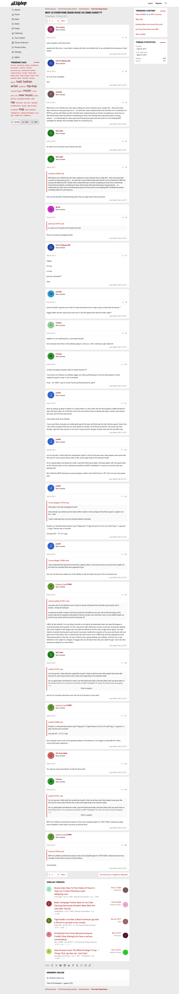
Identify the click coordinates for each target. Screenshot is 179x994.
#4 (126, 141)
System (16, 122)
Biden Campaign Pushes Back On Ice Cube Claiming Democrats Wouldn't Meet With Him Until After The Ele (74, 905)
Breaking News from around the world (149, 24)
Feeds (16, 28)
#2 (126, 71)
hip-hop (32, 86)
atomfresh (20, 65)
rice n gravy (60, 27)
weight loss (18, 115)
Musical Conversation (81, 897)
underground (15, 113)
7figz (119, 922)
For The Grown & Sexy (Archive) (84, 925)
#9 (126, 333)
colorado (22, 68)
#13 (125, 496)
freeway (31, 78)
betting (27, 65)
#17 (125, 716)
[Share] (122, 37)
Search (16, 10)
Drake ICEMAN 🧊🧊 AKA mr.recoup (148, 14)
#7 (126, 255)
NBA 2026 (139, 19)
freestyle (25, 78)
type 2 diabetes (30, 110)
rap (13, 102)
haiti (19, 81)
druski (32, 75)
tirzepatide (14, 110)
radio (32, 99)
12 (58, 21)
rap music (27, 103)
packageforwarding (23, 99)
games (13, 82)
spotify (24, 106)
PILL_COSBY (58, 942)
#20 (125, 845)
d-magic (24, 73)
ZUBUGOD (117, 890)
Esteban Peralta (115, 905)
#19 (125, 790)
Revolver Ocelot (115, 952)
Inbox (15, 19)
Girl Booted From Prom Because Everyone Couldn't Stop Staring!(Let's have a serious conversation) (73, 936)
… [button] (54, 21)
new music (26, 95)
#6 (126, 217)
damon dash (15, 75)
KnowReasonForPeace (62, 956)
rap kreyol (19, 103)
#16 (125, 663)
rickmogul (117, 935)
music (27, 90)
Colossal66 (58, 897)
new (16, 95)
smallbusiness (16, 106)
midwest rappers (16, 91)
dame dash (32, 73)
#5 (126, 167)
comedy (29, 68)
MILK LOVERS (140, 34)
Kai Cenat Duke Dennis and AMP (147, 29)
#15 (125, 595)
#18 (125, 764)
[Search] (165, 3)
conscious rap (15, 70)
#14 (125, 554)
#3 (126, 102)
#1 (126, 38)
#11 (125, 403)
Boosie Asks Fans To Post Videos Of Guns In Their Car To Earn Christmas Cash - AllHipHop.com (74, 891)
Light (25, 122)
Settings (16, 52)
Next (63, 21)
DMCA (16, 57)
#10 (125, 364)
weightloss (27, 115)
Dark (34, 122)
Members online (55, 972)
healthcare (22, 86)
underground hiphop (27, 113)
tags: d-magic (32, 106)
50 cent (13, 65)
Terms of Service (20, 43)
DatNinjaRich (58, 911)
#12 (125, 450)
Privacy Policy (19, 47)
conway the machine (28, 70)
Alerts (15, 24)
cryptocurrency (16, 73)
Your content (18, 38)
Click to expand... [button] (87, 688)
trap (21, 109)
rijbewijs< (34, 103)
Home (16, 14)
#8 (126, 302)
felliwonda (58, 925)
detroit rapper (24, 75)
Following (17, 33)
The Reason (86, 956)
